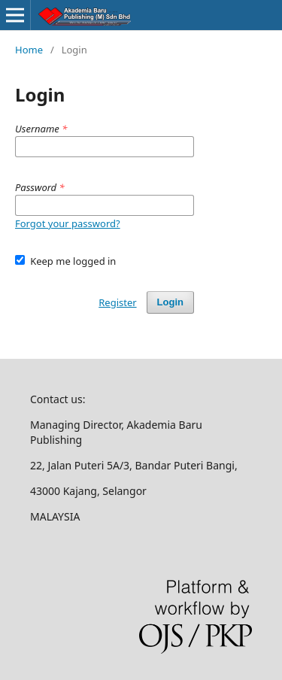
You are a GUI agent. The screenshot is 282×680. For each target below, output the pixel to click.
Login (170, 302)
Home (29, 49)
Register (117, 302)
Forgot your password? (67, 223)
